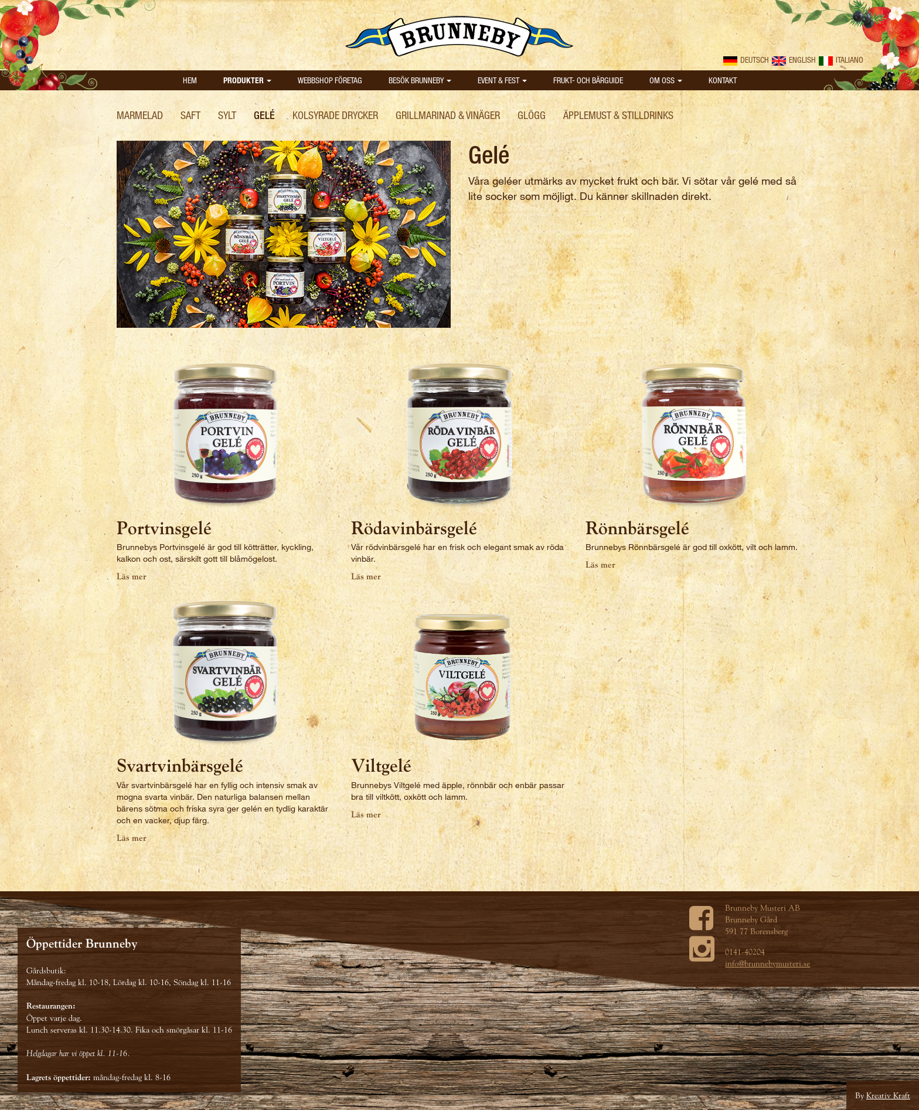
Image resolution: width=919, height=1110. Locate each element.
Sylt (227, 114)
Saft (190, 114)
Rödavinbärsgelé (414, 528)
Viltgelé (381, 765)
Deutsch (746, 60)
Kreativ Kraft (888, 1095)
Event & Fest (502, 80)
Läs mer (132, 576)
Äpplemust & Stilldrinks (618, 114)
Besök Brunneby (420, 80)
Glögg (532, 114)
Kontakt (723, 80)
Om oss (665, 80)
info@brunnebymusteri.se (767, 963)
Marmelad (140, 114)
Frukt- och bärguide (588, 80)
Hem (190, 80)
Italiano (841, 60)
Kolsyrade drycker (335, 114)
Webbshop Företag (330, 80)
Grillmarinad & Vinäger (448, 114)
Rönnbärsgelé (637, 528)
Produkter (247, 80)
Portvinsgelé (164, 528)
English (794, 60)
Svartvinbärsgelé (180, 765)
